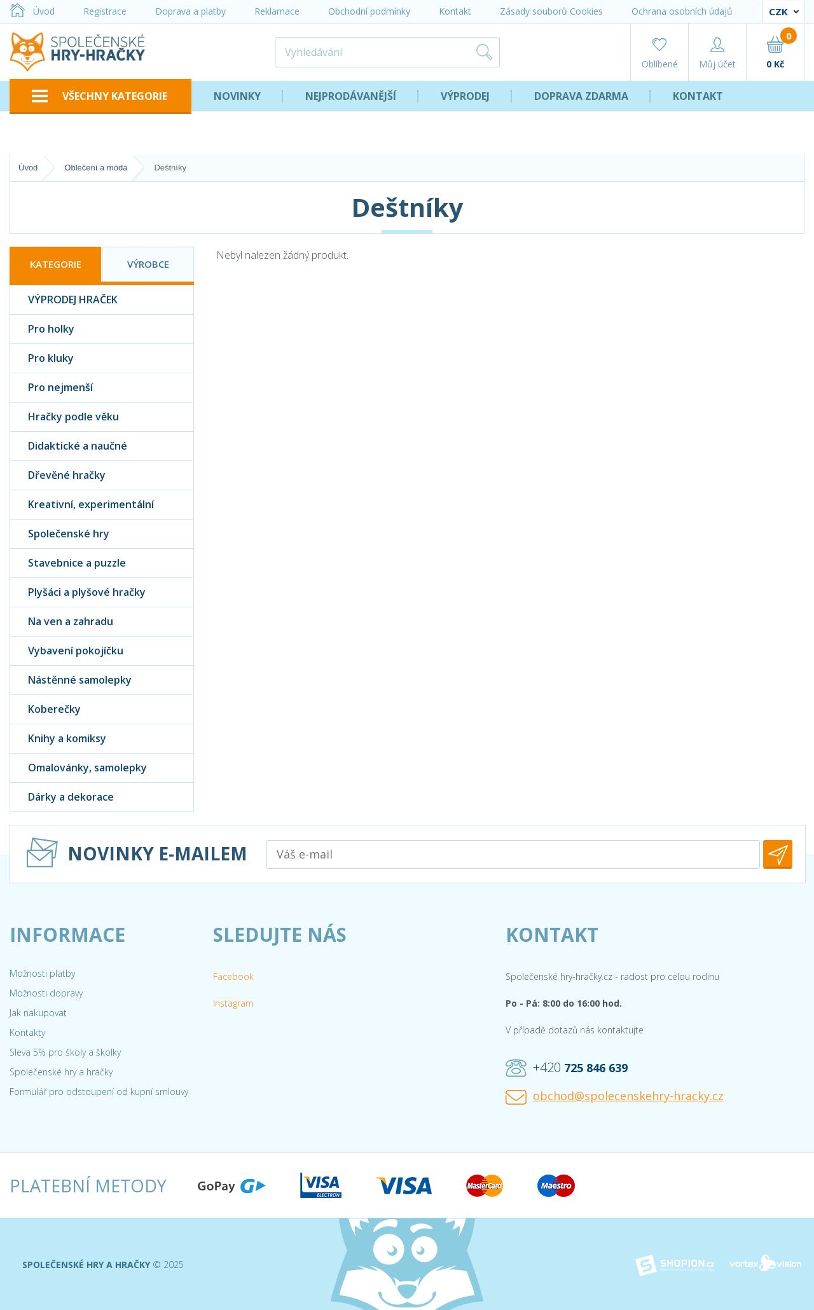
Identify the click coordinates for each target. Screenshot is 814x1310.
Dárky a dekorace (62, 797)
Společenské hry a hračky (61, 1072)
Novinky (237, 96)
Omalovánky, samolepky (78, 768)
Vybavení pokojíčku (66, 651)
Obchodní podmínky (369, 11)
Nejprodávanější (350, 96)
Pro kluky (42, 358)
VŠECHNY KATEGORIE (99, 96)
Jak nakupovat (38, 1013)
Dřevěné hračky (58, 475)
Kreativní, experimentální (82, 504)
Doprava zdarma (581, 96)
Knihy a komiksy (58, 738)
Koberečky (45, 709)
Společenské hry (59, 534)
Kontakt (455, 11)
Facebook (233, 976)
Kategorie (55, 264)
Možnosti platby (42, 973)
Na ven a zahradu (61, 621)
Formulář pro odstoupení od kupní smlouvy (99, 1092)
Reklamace (277, 11)
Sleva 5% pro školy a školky (65, 1052)
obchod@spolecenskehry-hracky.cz (615, 1096)
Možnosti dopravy (46, 993)
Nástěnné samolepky (71, 680)
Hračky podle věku (64, 417)
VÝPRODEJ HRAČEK (64, 300)
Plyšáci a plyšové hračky (78, 592)
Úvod (32, 11)
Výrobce (148, 264)
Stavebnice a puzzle (68, 563)
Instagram (233, 1003)
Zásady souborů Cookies (551, 11)
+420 (567, 1068)
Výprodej (465, 96)
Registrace (105, 11)
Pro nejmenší (51, 387)
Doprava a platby (190, 11)
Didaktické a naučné (68, 446)
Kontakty (27, 1032)
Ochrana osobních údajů (682, 11)
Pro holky (42, 329)
